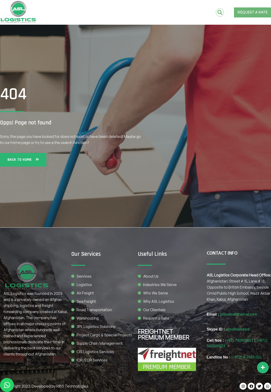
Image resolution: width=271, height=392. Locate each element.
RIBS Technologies (72, 386)
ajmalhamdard (237, 329)
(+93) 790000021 (239, 340)
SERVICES (174, 8)
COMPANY (148, 8)
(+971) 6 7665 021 (246, 357)
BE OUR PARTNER (193, 16)
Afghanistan (93, 8)
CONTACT (197, 8)
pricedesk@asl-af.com (238, 314)
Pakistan (122, 8)
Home (70, 8)
